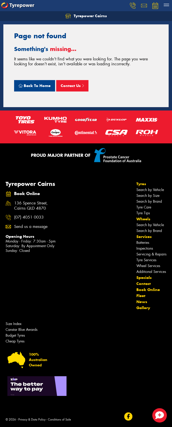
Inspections (144, 248)
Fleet (140, 295)
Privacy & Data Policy (31, 419)
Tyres (141, 183)
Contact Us (72, 85)
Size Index (14, 323)
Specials (144, 277)
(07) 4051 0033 (29, 217)
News (141, 301)
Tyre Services (146, 260)
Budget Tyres (15, 335)
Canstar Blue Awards (21, 329)
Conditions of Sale (59, 419)
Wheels (143, 219)
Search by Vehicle (150, 189)
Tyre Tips (143, 213)
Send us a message (30, 226)
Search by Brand (149, 201)
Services (144, 236)
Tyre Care (143, 207)
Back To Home (35, 85)
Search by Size (147, 195)
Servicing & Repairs (151, 254)
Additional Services (151, 271)
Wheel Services (148, 265)
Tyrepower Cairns (86, 16)
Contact (143, 283)
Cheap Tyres (15, 341)
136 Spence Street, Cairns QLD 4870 (31, 206)
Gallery (143, 307)
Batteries (142, 242)
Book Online (148, 289)
